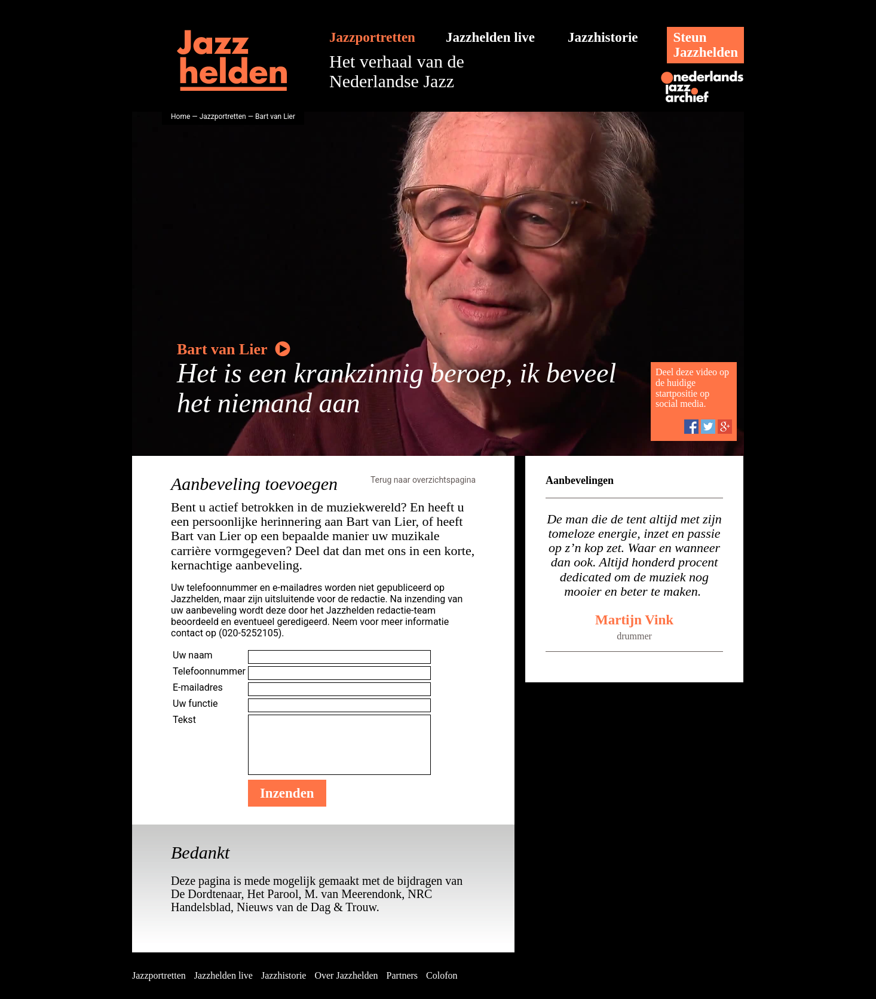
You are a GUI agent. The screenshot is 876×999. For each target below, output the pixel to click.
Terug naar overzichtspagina (423, 480)
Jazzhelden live (490, 37)
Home (180, 116)
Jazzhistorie (603, 37)
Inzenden (287, 793)
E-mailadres (198, 687)
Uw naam (193, 655)
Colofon (441, 975)
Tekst (184, 719)
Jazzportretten (372, 37)
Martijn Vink (634, 619)
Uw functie (195, 703)
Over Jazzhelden (346, 975)
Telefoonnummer (209, 671)
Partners (402, 975)
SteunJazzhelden (705, 45)
